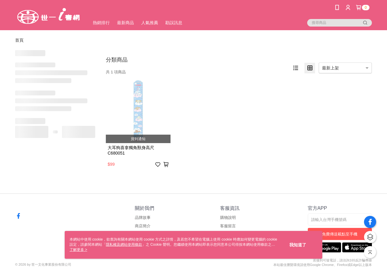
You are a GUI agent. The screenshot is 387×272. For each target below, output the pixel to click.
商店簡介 (143, 226)
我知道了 (297, 244)
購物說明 (228, 217)
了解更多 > (78, 250)
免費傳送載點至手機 (339, 234)
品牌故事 (143, 217)
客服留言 (228, 226)
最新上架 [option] (330, 68)
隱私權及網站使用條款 (124, 244)
